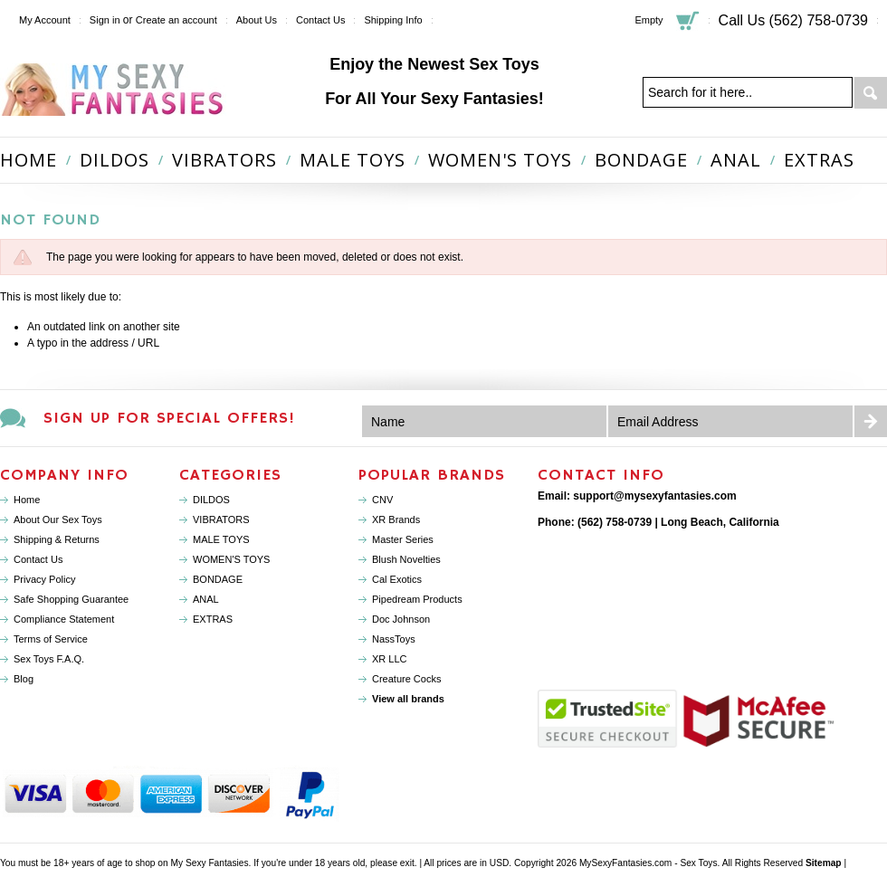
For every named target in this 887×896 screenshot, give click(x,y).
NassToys (393, 639)
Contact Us (320, 19)
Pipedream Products (417, 599)
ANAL (736, 160)
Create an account (176, 19)
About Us (256, 19)
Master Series (403, 539)
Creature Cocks (406, 678)
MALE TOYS (352, 160)
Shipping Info (393, 19)
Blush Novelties (406, 559)
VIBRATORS (224, 160)
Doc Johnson (401, 619)
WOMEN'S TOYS (500, 160)
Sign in (105, 19)
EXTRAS (819, 160)
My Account (45, 19)
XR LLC (389, 658)
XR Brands (396, 519)
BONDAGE (641, 160)
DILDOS (114, 160)
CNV (382, 499)
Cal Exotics (397, 579)
